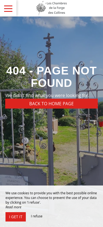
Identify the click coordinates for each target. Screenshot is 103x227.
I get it (15, 216)
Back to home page (51, 104)
